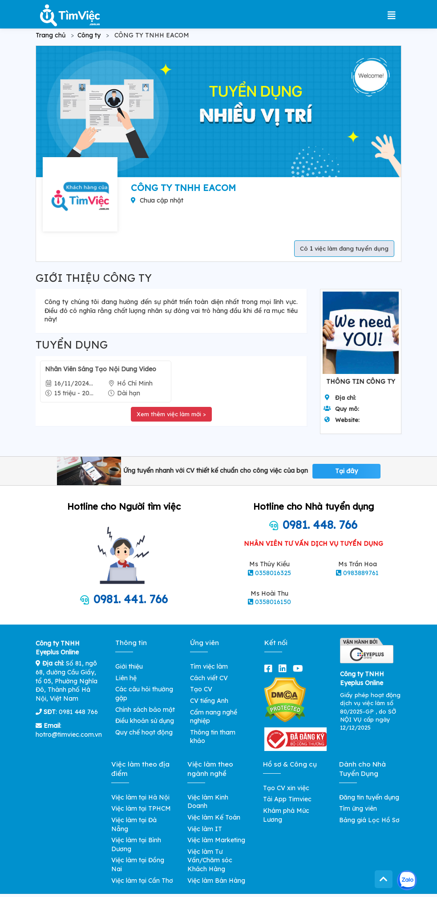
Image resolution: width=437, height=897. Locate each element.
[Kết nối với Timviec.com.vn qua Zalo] (407, 880)
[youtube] (300, 668)
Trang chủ (50, 35)
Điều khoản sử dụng (144, 721)
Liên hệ (126, 678)
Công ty (89, 35)
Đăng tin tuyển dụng (369, 797)
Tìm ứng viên (358, 808)
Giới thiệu (129, 666)
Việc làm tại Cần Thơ (142, 881)
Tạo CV (201, 689)
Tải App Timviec (287, 799)
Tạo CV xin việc (286, 788)
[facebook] (270, 668)
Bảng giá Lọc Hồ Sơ (369, 820)
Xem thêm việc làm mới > (171, 414)
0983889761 (361, 573)
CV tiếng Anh (209, 701)
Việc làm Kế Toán (213, 817)
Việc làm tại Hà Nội (140, 797)
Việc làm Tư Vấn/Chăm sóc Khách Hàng (209, 860)
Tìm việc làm (209, 666)
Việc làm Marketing (216, 840)
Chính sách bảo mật (145, 710)
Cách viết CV (209, 678)
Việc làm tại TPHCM (141, 808)
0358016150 (273, 602)
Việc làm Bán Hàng (216, 881)
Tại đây (346, 471)
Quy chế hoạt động (144, 732)
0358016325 (273, 573)
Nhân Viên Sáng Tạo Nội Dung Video (100, 369)
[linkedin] (284, 668)
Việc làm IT (204, 829)
